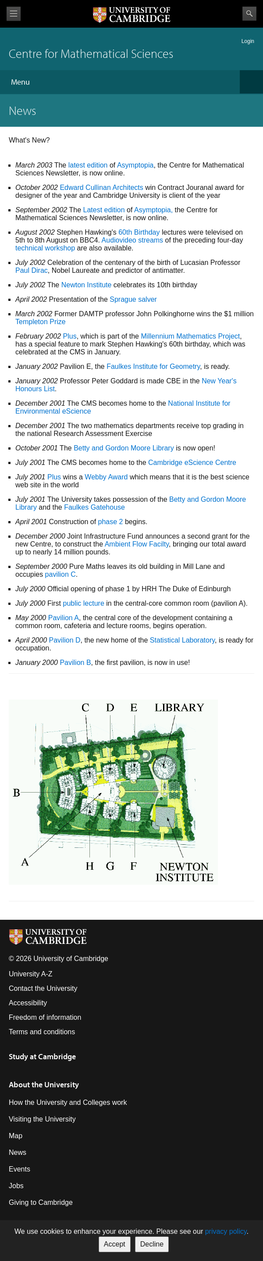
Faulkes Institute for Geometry (153, 366)
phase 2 (110, 521)
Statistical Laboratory (182, 640)
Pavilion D (65, 640)
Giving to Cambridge (41, 1202)
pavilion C (60, 574)
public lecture (83, 603)
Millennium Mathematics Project (190, 336)
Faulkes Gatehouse (94, 507)
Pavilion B (75, 662)
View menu (14, 14)
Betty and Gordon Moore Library (124, 448)
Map (15, 1136)
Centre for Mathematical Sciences (91, 53)
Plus (70, 336)
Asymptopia (135, 165)
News (17, 1152)
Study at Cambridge (42, 1056)
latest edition (88, 165)
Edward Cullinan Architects (101, 187)
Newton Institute (86, 285)
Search (249, 14)
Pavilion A (63, 618)
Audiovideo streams (132, 240)
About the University (44, 1084)
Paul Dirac (31, 270)
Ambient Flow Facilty (137, 544)
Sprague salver (133, 299)
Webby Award (106, 477)
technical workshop (45, 248)
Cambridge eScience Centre (192, 462)
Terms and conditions (42, 1032)
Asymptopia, (153, 210)
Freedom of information (45, 1017)
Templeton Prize (40, 321)
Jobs (16, 1186)
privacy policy (226, 1231)
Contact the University (43, 988)
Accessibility (28, 1003)
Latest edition (103, 210)
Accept (114, 1244)
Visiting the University (42, 1119)
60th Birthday (139, 232)
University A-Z (31, 974)
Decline (151, 1244)
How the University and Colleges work (68, 1102)
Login (248, 41)
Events (19, 1169)
